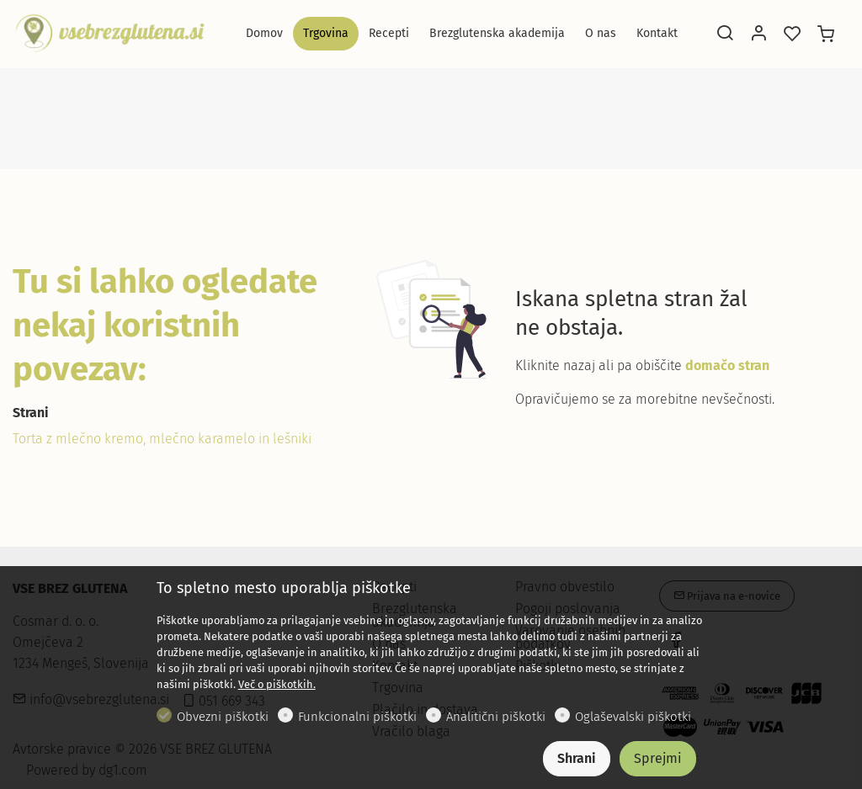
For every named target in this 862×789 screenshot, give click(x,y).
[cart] (826, 34)
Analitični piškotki (495, 716)
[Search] (725, 34)
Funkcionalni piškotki (357, 716)
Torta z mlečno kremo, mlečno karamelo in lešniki (162, 439)
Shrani (576, 758)
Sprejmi (658, 758)
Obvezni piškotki (223, 716)
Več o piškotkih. (277, 684)
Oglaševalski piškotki (633, 716)
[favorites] (792, 34)
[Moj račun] (758, 34)
